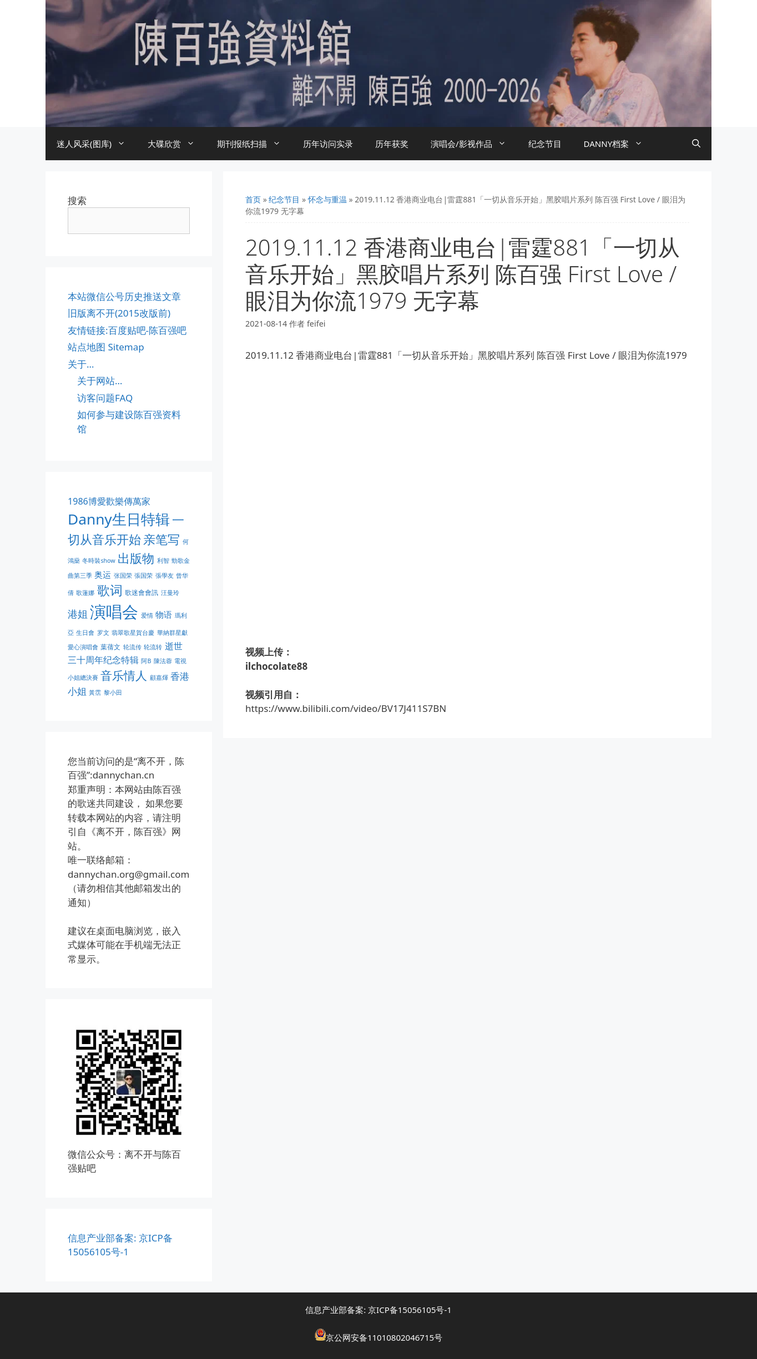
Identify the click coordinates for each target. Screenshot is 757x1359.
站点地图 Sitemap (106, 346)
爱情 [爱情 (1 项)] (147, 615)
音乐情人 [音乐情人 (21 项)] (123, 675)
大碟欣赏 (177, 143)
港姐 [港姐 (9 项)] (78, 613)
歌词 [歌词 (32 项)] (110, 590)
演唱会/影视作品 (474, 143)
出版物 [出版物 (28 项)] (136, 557)
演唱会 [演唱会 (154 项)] (114, 611)
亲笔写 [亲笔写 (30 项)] (161, 539)
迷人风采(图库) (97, 143)
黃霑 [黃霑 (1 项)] (95, 692)
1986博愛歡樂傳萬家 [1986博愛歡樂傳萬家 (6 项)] (109, 501)
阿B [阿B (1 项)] (146, 661)
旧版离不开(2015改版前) (119, 313)
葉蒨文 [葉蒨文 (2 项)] (110, 646)
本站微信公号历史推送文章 (124, 296)
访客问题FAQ (105, 397)
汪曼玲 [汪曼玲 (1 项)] (170, 593)
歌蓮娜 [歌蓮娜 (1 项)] (85, 593)
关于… (81, 364)
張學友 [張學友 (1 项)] (164, 575)
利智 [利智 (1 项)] (163, 560)
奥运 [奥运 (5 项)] (102, 575)
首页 (253, 199)
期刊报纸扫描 (254, 143)
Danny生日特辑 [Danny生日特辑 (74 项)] (119, 519)
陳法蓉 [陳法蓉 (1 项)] (163, 661)
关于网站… (99, 380)
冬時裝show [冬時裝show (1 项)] (98, 560)
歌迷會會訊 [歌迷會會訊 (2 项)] (141, 592)
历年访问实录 (328, 143)
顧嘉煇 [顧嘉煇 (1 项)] (159, 677)
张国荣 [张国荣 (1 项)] (123, 575)
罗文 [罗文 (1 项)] (103, 633)
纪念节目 (545, 143)
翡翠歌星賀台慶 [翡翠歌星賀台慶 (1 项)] (133, 633)
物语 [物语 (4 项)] (163, 614)
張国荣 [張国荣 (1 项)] (143, 575)
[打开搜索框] (696, 143)
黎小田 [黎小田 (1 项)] (113, 692)
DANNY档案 (619, 143)
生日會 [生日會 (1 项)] (85, 633)
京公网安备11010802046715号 (384, 1337)
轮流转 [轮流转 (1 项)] (153, 647)
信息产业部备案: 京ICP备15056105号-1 (378, 1309)
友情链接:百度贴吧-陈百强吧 (127, 330)
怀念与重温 (327, 199)
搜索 (77, 200)
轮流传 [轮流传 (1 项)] (132, 647)
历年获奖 (391, 143)
